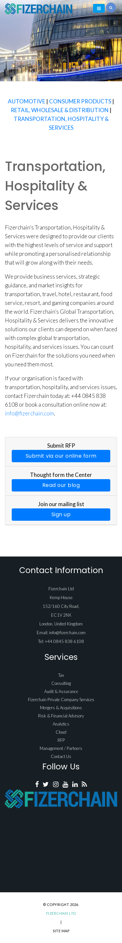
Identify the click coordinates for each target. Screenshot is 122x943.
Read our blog (61, 485)
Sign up (61, 514)
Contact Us (61, 756)
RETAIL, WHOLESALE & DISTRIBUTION (60, 110)
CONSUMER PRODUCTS (80, 101)
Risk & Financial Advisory (61, 715)
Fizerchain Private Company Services (61, 699)
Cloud (61, 732)
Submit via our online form (61, 456)
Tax (61, 675)
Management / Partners (61, 748)
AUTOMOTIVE (26, 101)
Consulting (61, 683)
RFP (61, 740)
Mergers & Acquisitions (61, 707)
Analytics (61, 724)
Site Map (61, 931)
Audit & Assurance (61, 691)
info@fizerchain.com (29, 413)
